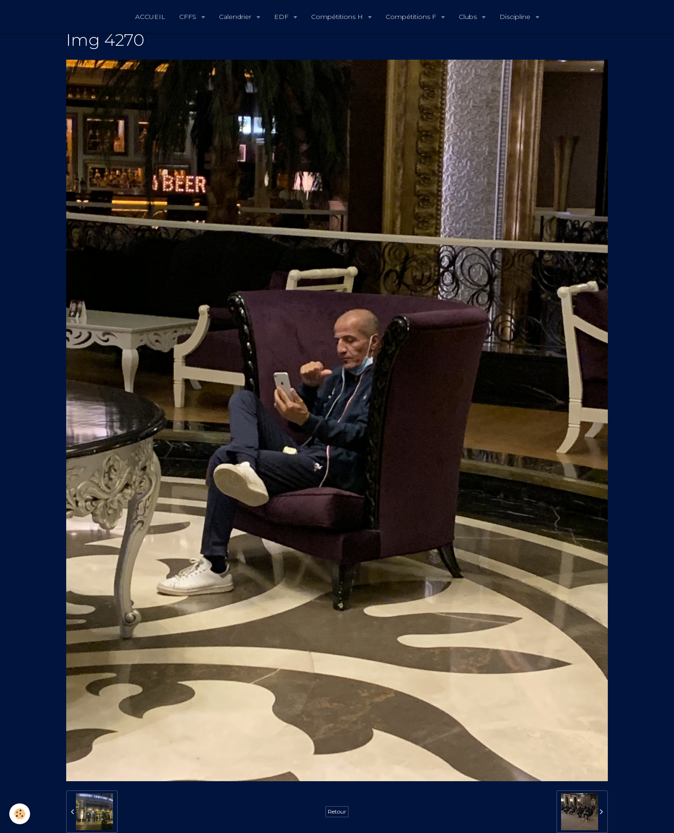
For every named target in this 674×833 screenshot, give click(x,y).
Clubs (469, 16)
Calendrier (236, 16)
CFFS (188, 16)
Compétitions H (338, 16)
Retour (337, 811)
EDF (282, 16)
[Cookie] (19, 813)
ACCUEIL (150, 16)
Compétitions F (412, 16)
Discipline (515, 16)
